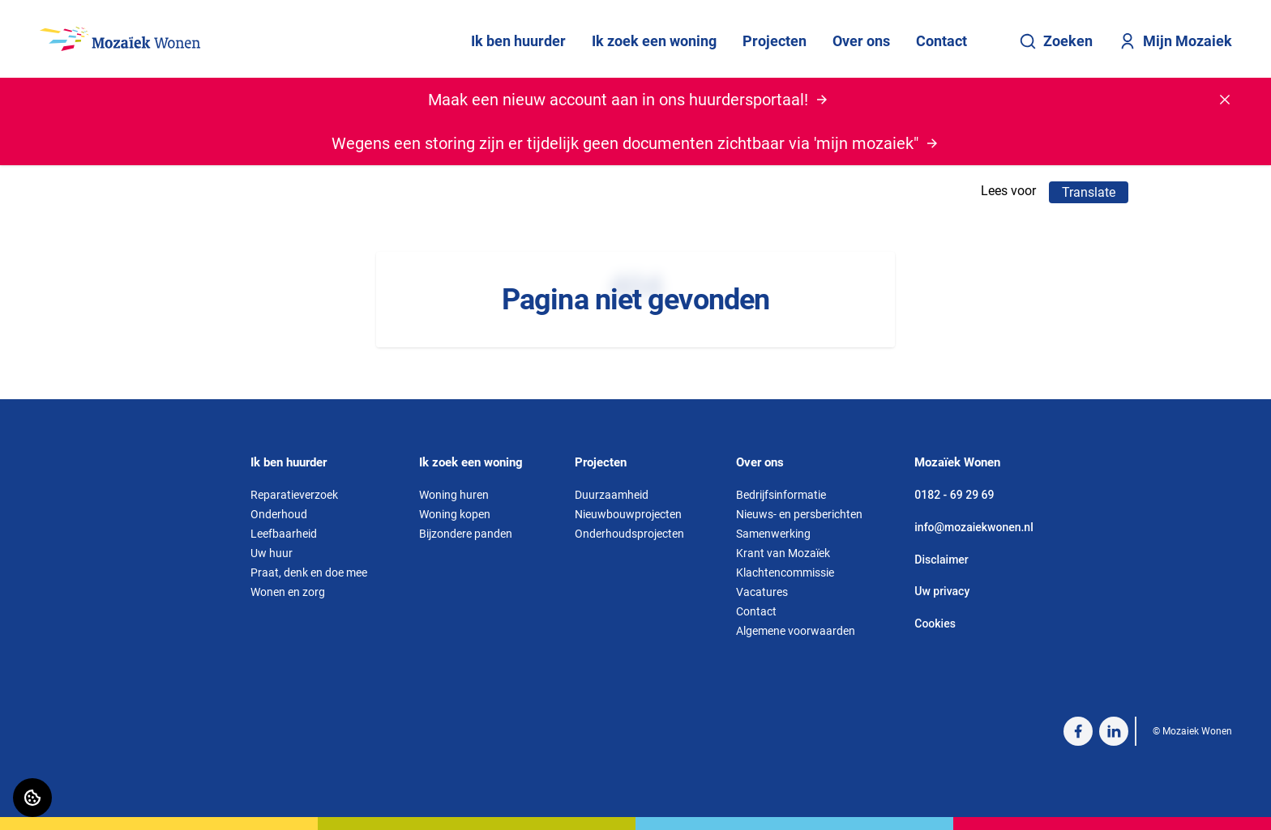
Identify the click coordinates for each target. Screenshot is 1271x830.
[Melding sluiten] (1225, 99)
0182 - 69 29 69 (954, 494)
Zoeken (1056, 41)
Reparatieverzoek (294, 494)
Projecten (774, 40)
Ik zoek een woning (654, 40)
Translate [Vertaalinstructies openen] (1088, 192)
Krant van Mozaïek (783, 553)
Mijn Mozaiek (1175, 41)
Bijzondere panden (465, 533)
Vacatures (762, 591)
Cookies (935, 623)
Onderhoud (278, 514)
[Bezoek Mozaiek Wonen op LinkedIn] (1113, 731)
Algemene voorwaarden (795, 630)
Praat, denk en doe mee (308, 572)
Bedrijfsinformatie (781, 494)
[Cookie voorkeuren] (32, 797)
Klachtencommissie (785, 572)
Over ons (861, 40)
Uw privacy (941, 591)
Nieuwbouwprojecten (628, 514)
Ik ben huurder (518, 40)
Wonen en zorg (287, 591)
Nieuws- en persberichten (799, 514)
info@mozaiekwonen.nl (973, 527)
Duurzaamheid (611, 494)
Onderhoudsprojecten (629, 533)
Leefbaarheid (283, 533)
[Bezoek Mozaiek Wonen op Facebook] (1078, 731)
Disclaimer (941, 559)
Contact (941, 40)
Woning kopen (454, 514)
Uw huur (271, 553)
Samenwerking (773, 533)
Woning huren (454, 494)
